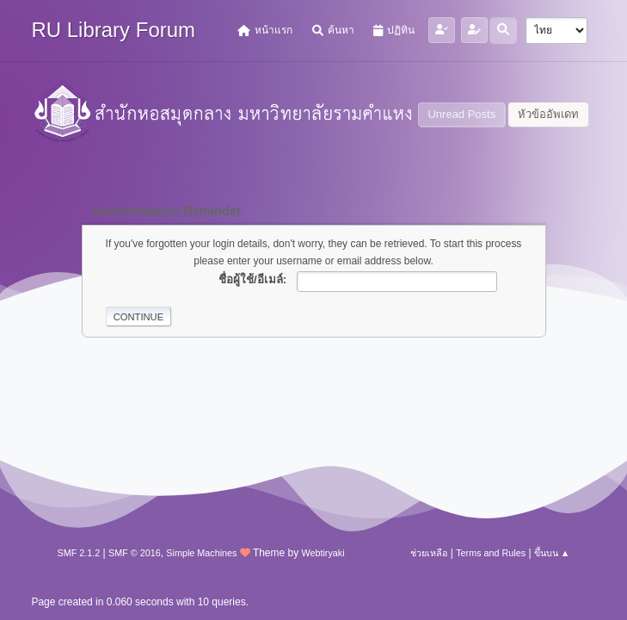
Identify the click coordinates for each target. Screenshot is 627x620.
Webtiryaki (323, 553)
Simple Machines (201, 553)
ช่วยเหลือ (428, 553)
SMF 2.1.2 (78, 553)
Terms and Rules (491, 553)
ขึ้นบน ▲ (552, 553)
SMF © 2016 (134, 553)
